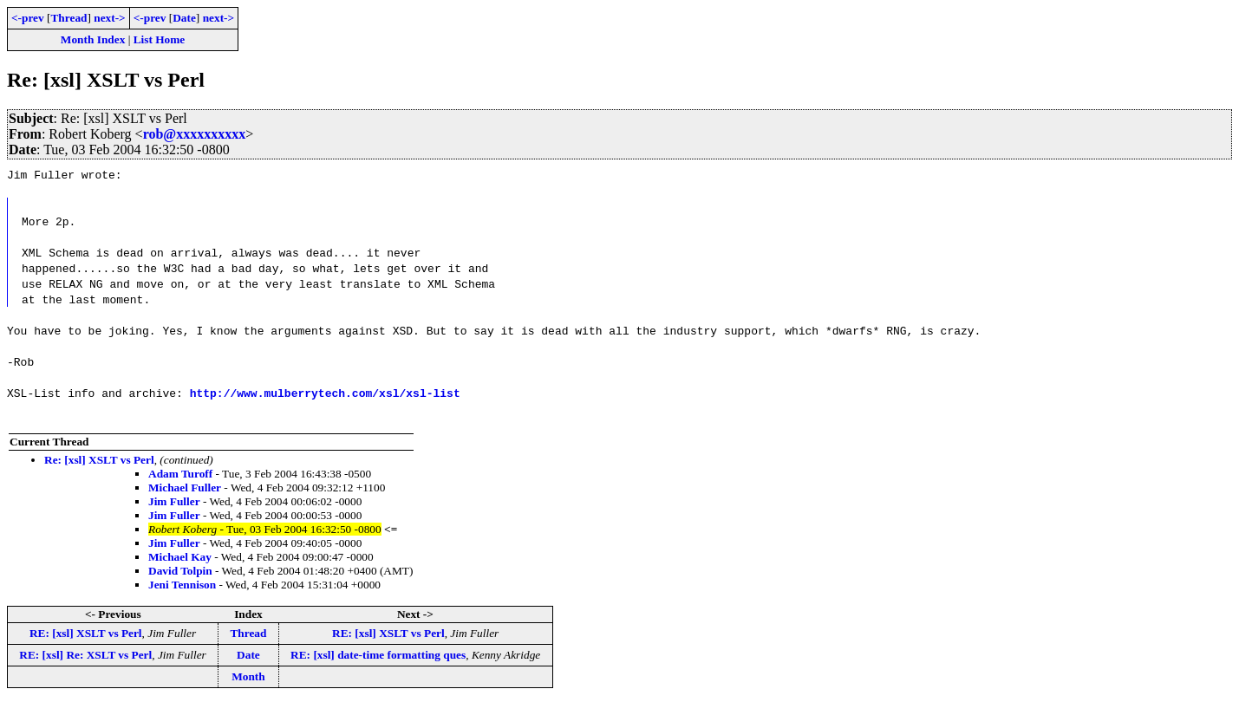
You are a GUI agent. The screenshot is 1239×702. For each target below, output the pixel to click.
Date (184, 17)
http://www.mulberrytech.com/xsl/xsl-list (325, 392)
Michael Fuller (184, 487)
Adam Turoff (180, 473)
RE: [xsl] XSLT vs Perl (85, 633)
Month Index (93, 39)
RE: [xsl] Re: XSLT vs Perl (85, 654)
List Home (160, 39)
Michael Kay (180, 556)
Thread (68, 17)
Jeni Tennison (182, 584)
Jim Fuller (174, 501)
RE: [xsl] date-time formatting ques (378, 654)
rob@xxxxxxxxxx (194, 134)
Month (248, 676)
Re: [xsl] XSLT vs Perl (99, 459)
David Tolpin (180, 570)
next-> (109, 17)
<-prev (27, 17)
